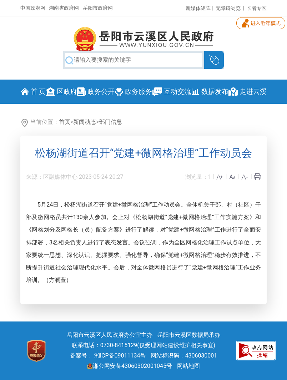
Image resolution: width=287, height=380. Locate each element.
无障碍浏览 (228, 8)
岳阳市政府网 (98, 8)
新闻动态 (84, 121)
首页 (64, 121)
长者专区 (257, 8)
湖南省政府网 (64, 8)
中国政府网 (32, 8)
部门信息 (110, 121)
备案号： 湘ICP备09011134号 (108, 355)
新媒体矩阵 (198, 8)
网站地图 (188, 366)
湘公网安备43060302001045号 (129, 366)
